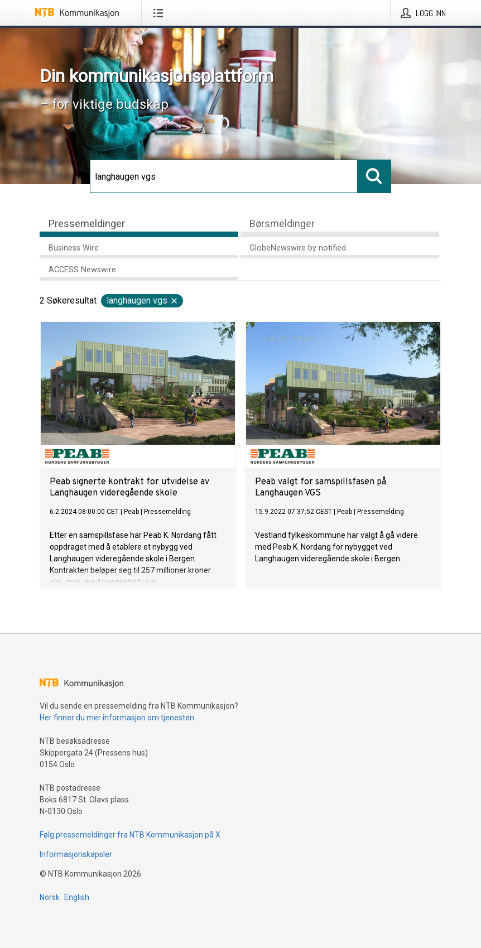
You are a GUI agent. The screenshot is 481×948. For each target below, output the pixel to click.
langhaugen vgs (143, 300)
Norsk (50, 897)
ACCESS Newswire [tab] (82, 270)
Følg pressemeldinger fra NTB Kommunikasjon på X (130, 834)
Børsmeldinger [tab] (282, 223)
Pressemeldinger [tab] (87, 223)
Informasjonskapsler (76, 854)
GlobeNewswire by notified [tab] (297, 248)
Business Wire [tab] (74, 248)
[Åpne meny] (160, 13)
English (76, 897)
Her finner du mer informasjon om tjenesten (117, 717)
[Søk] (224, 176)
